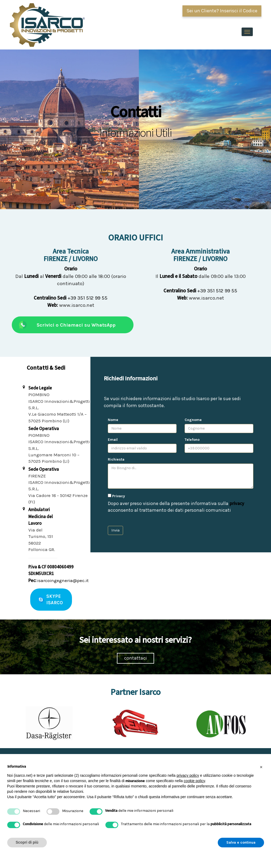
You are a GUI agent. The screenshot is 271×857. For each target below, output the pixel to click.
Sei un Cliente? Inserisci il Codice (221, 11)
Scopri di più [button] (27, 842)
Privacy (118, 496)
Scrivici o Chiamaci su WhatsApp (76, 325)
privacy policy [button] (188, 775)
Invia (115, 530)
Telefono (192, 439)
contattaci (135, 658)
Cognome (193, 420)
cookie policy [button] (194, 781)
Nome (113, 420)
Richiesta (116, 459)
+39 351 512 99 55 (71, 298)
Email (113, 439)
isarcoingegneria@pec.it (63, 580)
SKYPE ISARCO (54, 599)
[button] (261, 767)
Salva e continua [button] (240, 842)
